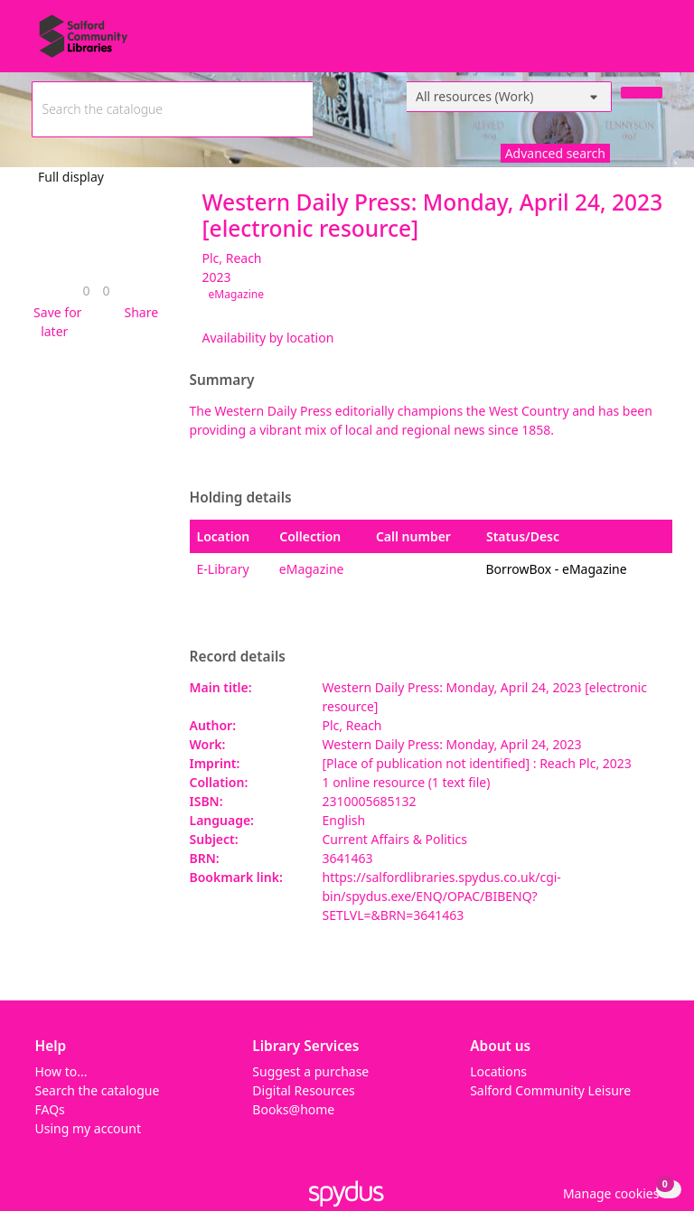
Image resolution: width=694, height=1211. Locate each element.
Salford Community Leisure (550, 1090)
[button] (55, 322)
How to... (61, 1071)
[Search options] (509, 96)
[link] (85, 290)
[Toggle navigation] (652, 43)
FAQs (50, 1109)
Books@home (293, 1109)
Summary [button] (222, 380)
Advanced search (555, 153)
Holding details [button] (241, 498)
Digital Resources (303, 1090)
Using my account (88, 1128)
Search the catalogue (97, 1090)
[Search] (641, 93)
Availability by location (268, 337)
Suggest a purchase (310, 1071)
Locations (498, 1071)
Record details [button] (238, 657)
